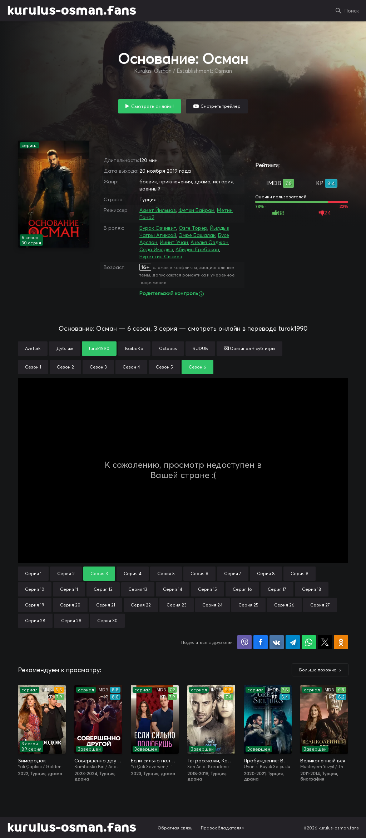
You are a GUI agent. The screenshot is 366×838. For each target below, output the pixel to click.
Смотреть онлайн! (152, 106)
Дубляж (64, 348)
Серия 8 (266, 573)
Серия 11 (69, 589)
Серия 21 (105, 605)
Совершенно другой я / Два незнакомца (98, 760)
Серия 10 (34, 589)
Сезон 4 (131, 367)
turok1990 (99, 348)
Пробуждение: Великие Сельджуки (268, 760)
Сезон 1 (33, 367)
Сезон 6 (197, 367)
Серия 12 (103, 589)
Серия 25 (248, 605)
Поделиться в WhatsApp (309, 642)
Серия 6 (199, 573)
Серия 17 (277, 589)
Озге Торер (193, 228)
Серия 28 (35, 620)
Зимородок (32, 760)
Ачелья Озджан (209, 242)
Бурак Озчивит (157, 228)
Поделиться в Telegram (293, 642)
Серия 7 (232, 573)
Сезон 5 (164, 367)
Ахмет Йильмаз (157, 210)
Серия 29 (71, 620)
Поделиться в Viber (244, 642)
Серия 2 (66, 573)
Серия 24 (212, 605)
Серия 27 (320, 605)
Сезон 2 (65, 367)
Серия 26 (284, 605)
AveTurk (32, 348)
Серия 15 (207, 589)
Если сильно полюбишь (155, 760)
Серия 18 (311, 589)
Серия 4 (133, 573)
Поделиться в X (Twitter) (325, 642)
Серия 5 (166, 573)
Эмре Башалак (197, 235)
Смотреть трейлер (221, 106)
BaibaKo (134, 348)
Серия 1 (33, 573)
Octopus (168, 348)
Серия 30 (107, 620)
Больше (317, 669)
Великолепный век (322, 760)
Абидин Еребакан (197, 249)
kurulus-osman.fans (71, 10)
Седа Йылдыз (156, 249)
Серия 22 (141, 605)
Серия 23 (177, 605)
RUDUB (200, 348)
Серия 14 (172, 589)
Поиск (352, 10)
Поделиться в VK (276, 642)
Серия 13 (137, 589)
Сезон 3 (98, 367)
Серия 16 (242, 589)
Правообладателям (222, 828)
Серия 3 (99, 573)
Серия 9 (299, 573)
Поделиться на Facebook (260, 642)
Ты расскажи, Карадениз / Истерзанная (211, 760)
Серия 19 (34, 605)
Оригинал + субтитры (249, 348)
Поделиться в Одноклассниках (341, 642)
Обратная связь (175, 828)
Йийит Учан (174, 242)
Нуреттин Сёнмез (160, 256)
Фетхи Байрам (196, 210)
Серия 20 (70, 605)
